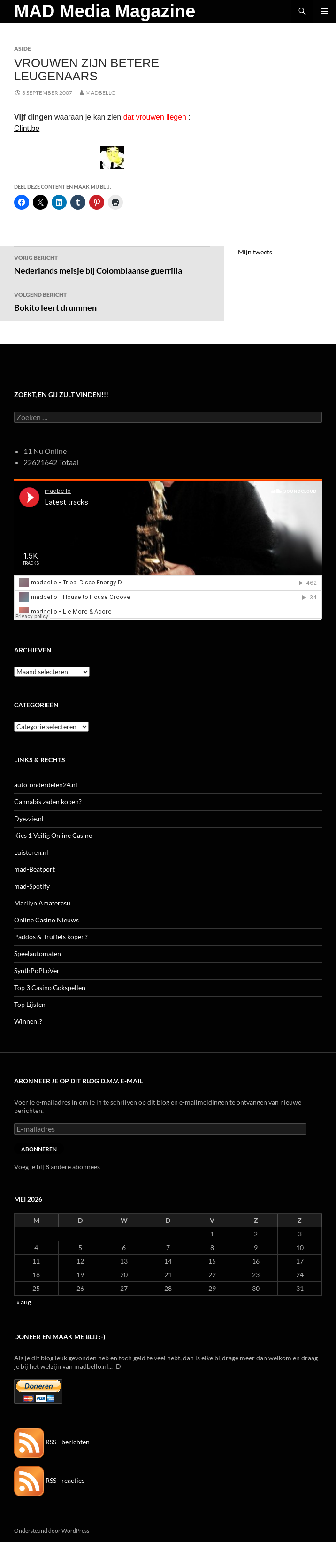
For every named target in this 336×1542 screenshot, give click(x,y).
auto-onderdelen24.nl (45, 785)
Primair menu (324, 11)
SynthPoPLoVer (37, 970)
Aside (22, 48)
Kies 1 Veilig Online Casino (53, 835)
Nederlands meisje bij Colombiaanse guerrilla (112, 264)
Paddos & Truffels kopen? (51, 937)
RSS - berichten (52, 1442)
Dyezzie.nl (29, 818)
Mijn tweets (255, 252)
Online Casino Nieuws (46, 920)
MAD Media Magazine (104, 11)
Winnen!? (28, 1021)
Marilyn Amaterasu (42, 903)
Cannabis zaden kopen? (48, 802)
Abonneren (39, 1148)
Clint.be (26, 128)
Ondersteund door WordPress (51, 1530)
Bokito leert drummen (112, 301)
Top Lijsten (30, 1004)
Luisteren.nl (31, 852)
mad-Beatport (34, 869)
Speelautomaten (37, 954)
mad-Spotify (32, 886)
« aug (23, 1302)
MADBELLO (100, 92)
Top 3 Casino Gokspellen (49, 987)
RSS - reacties (49, 1480)
